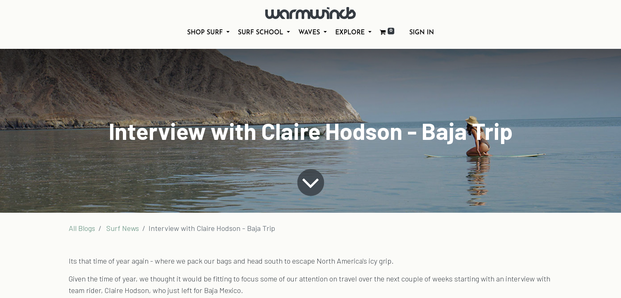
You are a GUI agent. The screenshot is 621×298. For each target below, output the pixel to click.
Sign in (421, 33)
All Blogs (82, 228)
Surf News (122, 228)
